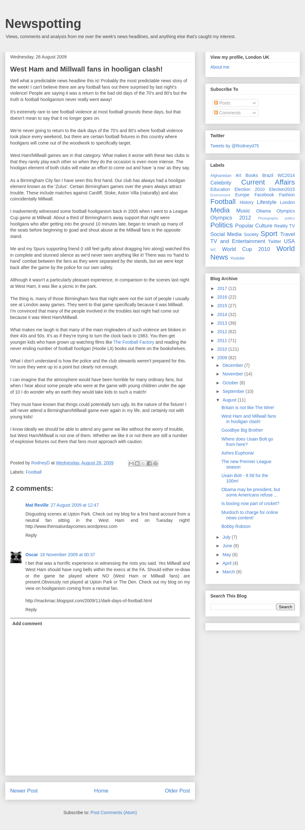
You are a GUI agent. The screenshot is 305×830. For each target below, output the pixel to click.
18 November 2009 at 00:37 (67, 554)
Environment (220, 195)
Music (243, 211)
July (227, 537)
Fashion (287, 194)
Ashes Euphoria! (237, 452)
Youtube (237, 258)
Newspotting (43, 23)
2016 (222, 297)
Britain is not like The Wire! (247, 407)
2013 (222, 323)
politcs (290, 218)
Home (101, 791)
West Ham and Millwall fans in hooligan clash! (248, 419)
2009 (222, 357)
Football (34, 472)
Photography (268, 218)
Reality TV (284, 225)
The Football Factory (133, 342)
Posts (222, 102)
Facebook (264, 194)
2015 (222, 305)
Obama (263, 210)
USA (289, 241)
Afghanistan (221, 175)
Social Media (226, 234)
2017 (222, 288)
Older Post (177, 791)
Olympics (285, 210)
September (233, 391)
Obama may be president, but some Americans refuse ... (250, 492)
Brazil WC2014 (278, 175)
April (227, 563)
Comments (227, 112)
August (229, 399)
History (247, 202)
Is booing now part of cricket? (250, 503)
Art (238, 175)
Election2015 (282, 189)
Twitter (274, 241)
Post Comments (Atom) (114, 812)
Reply (31, 535)
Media (220, 210)
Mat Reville (37, 505)
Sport (269, 234)
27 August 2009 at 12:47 (75, 505)
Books (252, 175)
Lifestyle (266, 202)
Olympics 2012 (230, 218)
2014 (222, 314)
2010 (222, 349)
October (231, 382)
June (227, 545)
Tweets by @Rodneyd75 (234, 145)
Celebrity (220, 183)
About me (219, 67)
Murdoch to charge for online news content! (249, 515)
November (233, 373)
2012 (222, 331)
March (229, 571)
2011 (222, 340)
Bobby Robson (236, 526)
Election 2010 (249, 189)
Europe (242, 194)
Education (220, 189)
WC (213, 250)
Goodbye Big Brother (242, 430)
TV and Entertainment (237, 241)
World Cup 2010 (246, 249)
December (233, 365)
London (287, 202)
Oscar (31, 554)
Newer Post (24, 791)
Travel (287, 234)
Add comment (27, 623)
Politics (221, 225)
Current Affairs (268, 182)
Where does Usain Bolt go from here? (247, 441)
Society (251, 234)
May (227, 554)
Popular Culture (253, 226)
